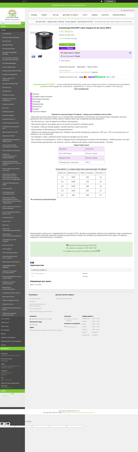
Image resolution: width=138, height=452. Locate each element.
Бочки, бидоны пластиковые (11, 150)
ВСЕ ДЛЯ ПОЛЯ (6, 34)
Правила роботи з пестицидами (11, 341)
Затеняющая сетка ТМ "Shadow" (9, 240)
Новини (95, 15)
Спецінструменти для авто (10, 123)
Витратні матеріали (8, 136)
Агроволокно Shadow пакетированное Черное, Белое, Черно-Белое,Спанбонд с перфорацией (11, 200)
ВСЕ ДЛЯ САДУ (6, 41)
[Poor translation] (7, 424)
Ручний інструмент (8, 104)
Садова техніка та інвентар (55, 21)
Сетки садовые (7, 249)
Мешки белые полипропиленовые (8, 288)
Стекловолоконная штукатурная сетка (8, 193)
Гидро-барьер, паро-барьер (11, 262)
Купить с (67, 48)
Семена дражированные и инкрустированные (37, 305)
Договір (3, 345)
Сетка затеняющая (35, 309)
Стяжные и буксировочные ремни (10, 184)
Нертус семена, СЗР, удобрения (8, 79)
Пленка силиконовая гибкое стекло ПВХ (11, 169)
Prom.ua (77, 411)
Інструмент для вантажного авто (10, 127)
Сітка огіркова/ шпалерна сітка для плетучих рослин (10, 58)
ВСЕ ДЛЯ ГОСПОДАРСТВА (9, 74)
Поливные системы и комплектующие (8, 282)
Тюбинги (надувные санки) (10, 300)
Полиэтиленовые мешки (9, 252)
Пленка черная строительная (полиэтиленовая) (11, 207)
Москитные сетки (7, 245)
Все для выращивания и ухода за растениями (11, 277)
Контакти (105, 15)
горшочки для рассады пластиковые (40, 311)
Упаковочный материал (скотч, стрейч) (9, 257)
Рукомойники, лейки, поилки (11, 293)
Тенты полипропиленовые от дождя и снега (11, 213)
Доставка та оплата (70, 15)
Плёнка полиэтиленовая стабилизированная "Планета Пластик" (11, 163)
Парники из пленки (8, 95)
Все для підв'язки (70, 21)
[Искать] (23, 23)
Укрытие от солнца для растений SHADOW (9, 272)
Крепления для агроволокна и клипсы (11, 308)
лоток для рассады (35, 298)
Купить (67, 44)
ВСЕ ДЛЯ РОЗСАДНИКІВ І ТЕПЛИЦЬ (9, 53)
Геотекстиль (6, 221)
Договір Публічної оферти (64, 298)
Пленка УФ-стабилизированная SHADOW (11, 229)
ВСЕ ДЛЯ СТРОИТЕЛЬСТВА (10, 84)
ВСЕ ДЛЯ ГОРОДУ (7, 45)
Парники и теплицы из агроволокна (9, 99)
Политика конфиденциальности (86, 412)
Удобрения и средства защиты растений (9, 314)
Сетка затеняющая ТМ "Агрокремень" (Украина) (10, 146)
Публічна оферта (119, 15)
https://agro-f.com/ (6, 387)
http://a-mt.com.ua (6, 380)
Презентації (5, 326)
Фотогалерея (5, 330)
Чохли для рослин (7, 217)
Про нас (56, 15)
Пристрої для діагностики (10, 132)
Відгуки (3, 334)
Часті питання (5, 319)
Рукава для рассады (8, 48)
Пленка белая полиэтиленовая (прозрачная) (11, 235)
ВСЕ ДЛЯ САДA (6, 87)
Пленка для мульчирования (10, 37)
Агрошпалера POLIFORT (85, 21)
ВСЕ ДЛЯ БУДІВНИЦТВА (9, 63)
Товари (3, 30)
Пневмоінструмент (8, 111)
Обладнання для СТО (8, 119)
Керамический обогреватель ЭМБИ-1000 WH (11, 140)
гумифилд (32, 301)
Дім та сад (5, 108)
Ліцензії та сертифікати (8, 337)
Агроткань (5, 225)
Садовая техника (7, 304)
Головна (34, 15)
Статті (85, 15)
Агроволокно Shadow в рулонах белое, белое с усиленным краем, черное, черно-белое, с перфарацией (11, 176)
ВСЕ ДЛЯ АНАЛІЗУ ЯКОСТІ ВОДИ (11, 71)
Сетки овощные (7, 188)
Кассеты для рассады (8, 67)
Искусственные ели (8, 296)
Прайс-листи (5, 322)
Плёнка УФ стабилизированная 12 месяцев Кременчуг (9, 155)
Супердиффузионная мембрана (8, 266)
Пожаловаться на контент (70, 412)
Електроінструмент (8, 115)
